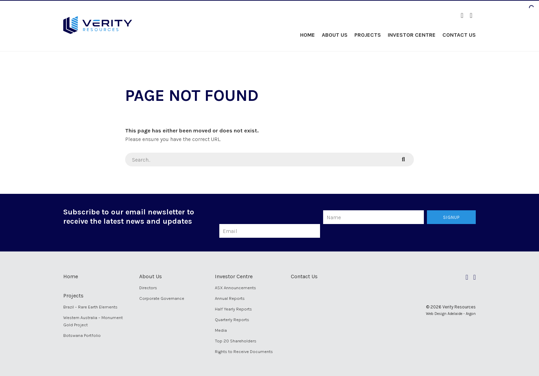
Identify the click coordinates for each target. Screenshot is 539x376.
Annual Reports (230, 298)
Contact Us (459, 35)
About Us (335, 35)
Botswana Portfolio (82, 335)
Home (307, 35)
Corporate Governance (161, 298)
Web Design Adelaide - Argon (451, 314)
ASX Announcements (235, 287)
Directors (148, 287)
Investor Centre (412, 35)
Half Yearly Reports (233, 309)
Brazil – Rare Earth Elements (90, 306)
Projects (367, 35)
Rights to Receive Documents (244, 351)
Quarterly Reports (232, 319)
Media (221, 330)
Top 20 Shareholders (235, 340)
